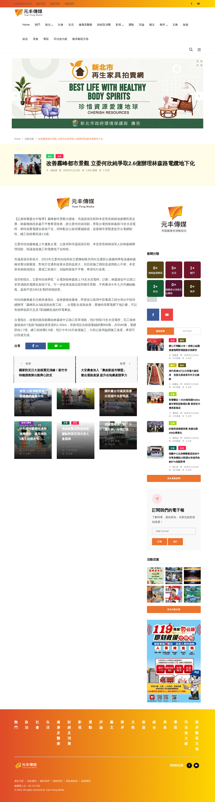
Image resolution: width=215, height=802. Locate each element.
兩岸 (162, 24)
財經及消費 (104, 24)
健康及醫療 (85, 24)
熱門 (37, 24)
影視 (118, 24)
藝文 (152, 24)
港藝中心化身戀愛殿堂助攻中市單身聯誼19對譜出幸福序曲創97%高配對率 (184, 457)
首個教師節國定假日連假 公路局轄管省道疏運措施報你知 (33, 391)
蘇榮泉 (176, 355)
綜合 (25, 39)
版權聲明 (86, 781)
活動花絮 (29, 138)
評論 (141, 24)
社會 (60, 24)
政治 (48, 24)
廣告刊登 (40, 3)
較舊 (126, 363)
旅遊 (185, 24)
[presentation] (16, 96)
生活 (71, 24)
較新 (25, 363)
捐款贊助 (32, 781)
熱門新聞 (187, 331)
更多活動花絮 (173, 609)
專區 (46, 39)
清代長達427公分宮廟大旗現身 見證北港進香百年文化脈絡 (184, 375)
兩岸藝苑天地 (80, 39)
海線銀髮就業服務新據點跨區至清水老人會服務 (75, 434)
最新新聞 (160, 331)
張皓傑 (53, 170)
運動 (131, 24)
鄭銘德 (26, 400)
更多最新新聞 (173, 478)
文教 (175, 24)
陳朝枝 (176, 413)
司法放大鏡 (60, 39)
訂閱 (159, 542)
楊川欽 (69, 443)
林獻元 (69, 393)
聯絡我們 (69, 3)
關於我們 (55, 3)
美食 (35, 39)
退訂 (175, 542)
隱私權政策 (72, 781)
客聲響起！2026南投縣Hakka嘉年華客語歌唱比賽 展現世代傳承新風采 (184, 403)
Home (26, 24)
